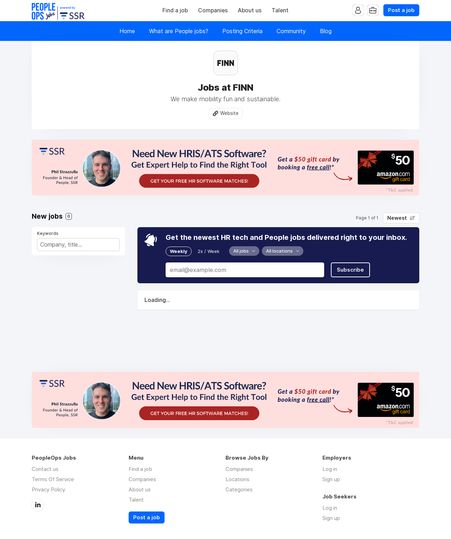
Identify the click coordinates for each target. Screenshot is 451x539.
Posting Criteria (242, 31)
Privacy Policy (48, 489)
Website (229, 113)
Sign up (331, 479)
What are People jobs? (178, 31)
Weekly (178, 251)
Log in (329, 469)
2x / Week (209, 251)
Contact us (45, 469)
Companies (213, 10)
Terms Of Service (53, 479)
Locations (237, 479)
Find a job (175, 10)
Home (127, 31)
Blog (326, 31)
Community (291, 31)
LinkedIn (38, 505)
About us (249, 10)
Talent (280, 10)
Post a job (401, 10)
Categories (239, 489)
